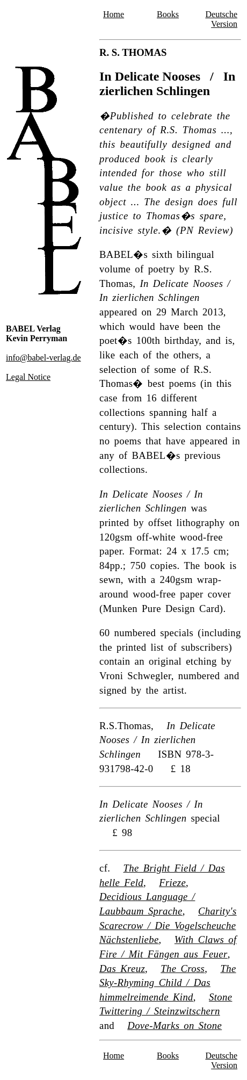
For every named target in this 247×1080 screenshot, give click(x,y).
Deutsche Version (221, 19)
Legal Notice (28, 376)
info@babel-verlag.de (43, 357)
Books (168, 14)
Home (113, 14)
